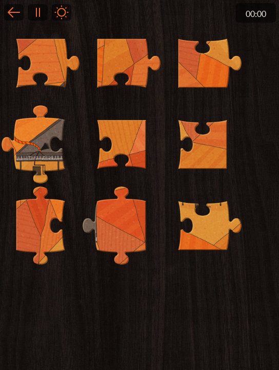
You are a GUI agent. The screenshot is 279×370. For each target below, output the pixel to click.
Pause (37, 12)
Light (61, 12)
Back (14, 12)
